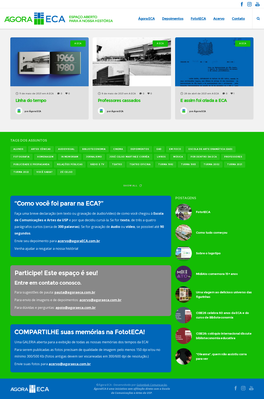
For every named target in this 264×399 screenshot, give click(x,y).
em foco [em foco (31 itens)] (175, 149)
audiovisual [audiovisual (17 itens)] (66, 149)
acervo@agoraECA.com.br (79, 241)
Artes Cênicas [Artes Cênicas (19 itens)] (41, 149)
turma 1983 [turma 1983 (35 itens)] (188, 164)
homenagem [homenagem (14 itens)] (45, 156)
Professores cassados (119, 100)
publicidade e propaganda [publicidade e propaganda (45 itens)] (31, 164)
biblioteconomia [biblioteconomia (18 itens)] (94, 149)
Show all (132, 185)
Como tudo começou (211, 232)
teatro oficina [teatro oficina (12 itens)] (140, 164)
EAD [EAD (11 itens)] (159, 149)
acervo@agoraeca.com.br (100, 300)
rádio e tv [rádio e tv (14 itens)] (97, 164)
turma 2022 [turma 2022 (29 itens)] (21, 172)
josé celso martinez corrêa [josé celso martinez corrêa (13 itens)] (129, 156)
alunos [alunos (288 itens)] (18, 149)
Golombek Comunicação (152, 384)
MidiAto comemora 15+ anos (217, 274)
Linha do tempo (30, 100)
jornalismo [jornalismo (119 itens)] (94, 156)
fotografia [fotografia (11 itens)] (21, 156)
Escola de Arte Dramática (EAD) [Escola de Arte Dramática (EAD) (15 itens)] (210, 149)
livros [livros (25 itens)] (161, 156)
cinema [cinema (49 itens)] (118, 149)
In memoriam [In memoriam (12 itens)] (69, 156)
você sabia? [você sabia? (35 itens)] (45, 172)
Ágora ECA (33, 111)
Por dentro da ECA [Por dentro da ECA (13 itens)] (204, 156)
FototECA (203, 212)
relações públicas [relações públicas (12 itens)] (69, 164)
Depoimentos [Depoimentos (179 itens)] (140, 149)
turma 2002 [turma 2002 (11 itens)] (211, 164)
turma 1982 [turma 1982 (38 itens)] (165, 164)
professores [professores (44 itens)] (233, 156)
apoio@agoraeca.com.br (75, 307)
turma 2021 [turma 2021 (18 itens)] (234, 164)
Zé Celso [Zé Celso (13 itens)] (66, 172)
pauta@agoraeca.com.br (74, 292)
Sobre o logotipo (208, 253)
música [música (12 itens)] (178, 156)
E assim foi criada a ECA (203, 100)
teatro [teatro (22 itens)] (117, 164)
